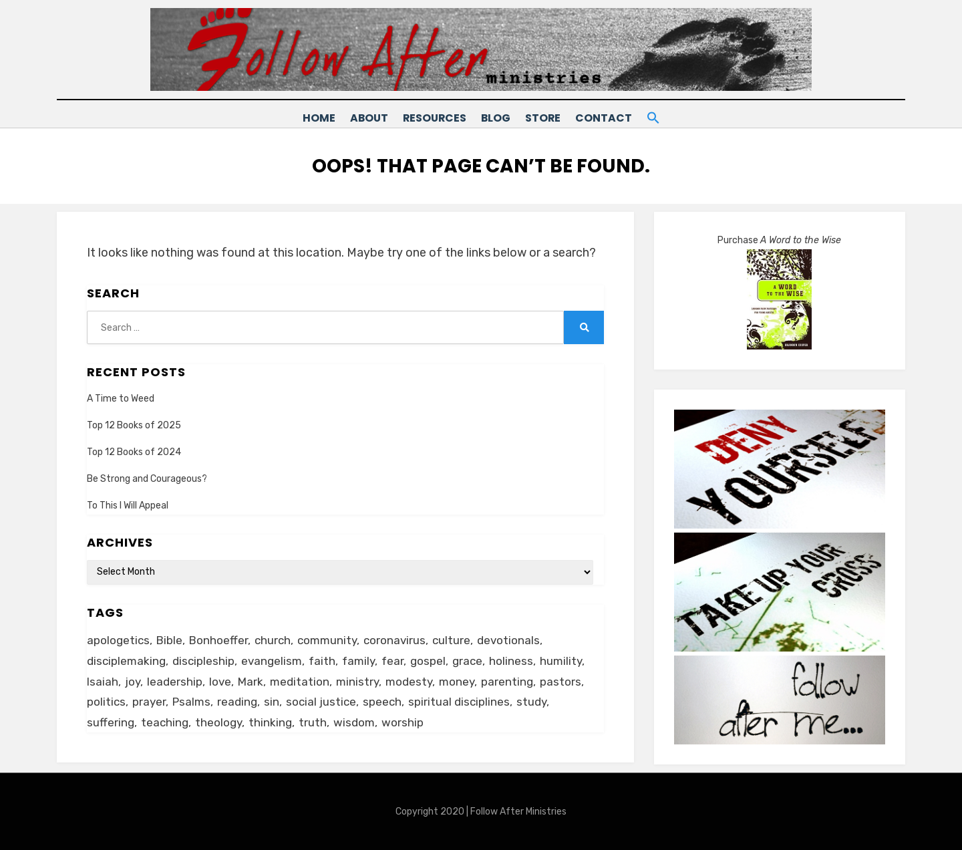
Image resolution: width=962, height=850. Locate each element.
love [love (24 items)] (220, 681)
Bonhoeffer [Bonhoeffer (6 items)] (218, 639)
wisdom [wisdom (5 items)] (354, 721)
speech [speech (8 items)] (382, 701)
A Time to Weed (120, 398)
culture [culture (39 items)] (451, 639)
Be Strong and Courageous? (147, 478)
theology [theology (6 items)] (218, 721)
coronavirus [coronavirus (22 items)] (394, 639)
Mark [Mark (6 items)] (250, 681)
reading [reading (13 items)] (237, 701)
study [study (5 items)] (531, 701)
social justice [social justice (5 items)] (321, 701)
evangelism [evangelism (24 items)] (271, 660)
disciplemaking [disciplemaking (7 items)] (126, 660)
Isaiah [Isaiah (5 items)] (102, 681)
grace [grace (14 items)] (467, 660)
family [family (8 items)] (358, 660)
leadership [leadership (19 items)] (174, 681)
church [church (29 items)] (273, 639)
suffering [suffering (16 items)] (110, 721)
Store (548, 118)
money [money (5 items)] (456, 681)
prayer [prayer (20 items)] (149, 701)
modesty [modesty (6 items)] (408, 681)
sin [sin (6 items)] (271, 701)
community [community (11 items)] (327, 639)
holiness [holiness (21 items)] (511, 660)
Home (300, 118)
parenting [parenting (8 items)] (507, 681)
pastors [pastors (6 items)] (560, 681)
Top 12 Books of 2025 (134, 424)
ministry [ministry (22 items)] (357, 681)
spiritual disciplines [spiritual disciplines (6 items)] (459, 701)
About (356, 118)
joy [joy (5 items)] (132, 681)
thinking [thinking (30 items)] (270, 721)
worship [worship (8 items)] (402, 721)
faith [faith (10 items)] (322, 660)
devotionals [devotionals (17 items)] (508, 639)
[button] (670, 115)
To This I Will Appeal (127, 505)
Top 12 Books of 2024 (134, 451)
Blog (494, 118)
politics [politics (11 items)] (106, 701)
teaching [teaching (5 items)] (164, 721)
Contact (614, 118)
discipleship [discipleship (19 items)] (203, 660)
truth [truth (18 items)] (313, 721)
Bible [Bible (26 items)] (169, 639)
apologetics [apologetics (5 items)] (118, 639)
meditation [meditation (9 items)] (299, 681)
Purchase (779, 240)
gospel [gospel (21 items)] (428, 660)
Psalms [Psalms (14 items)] (191, 701)
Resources (427, 118)
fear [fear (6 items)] (392, 660)
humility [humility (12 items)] (561, 660)
